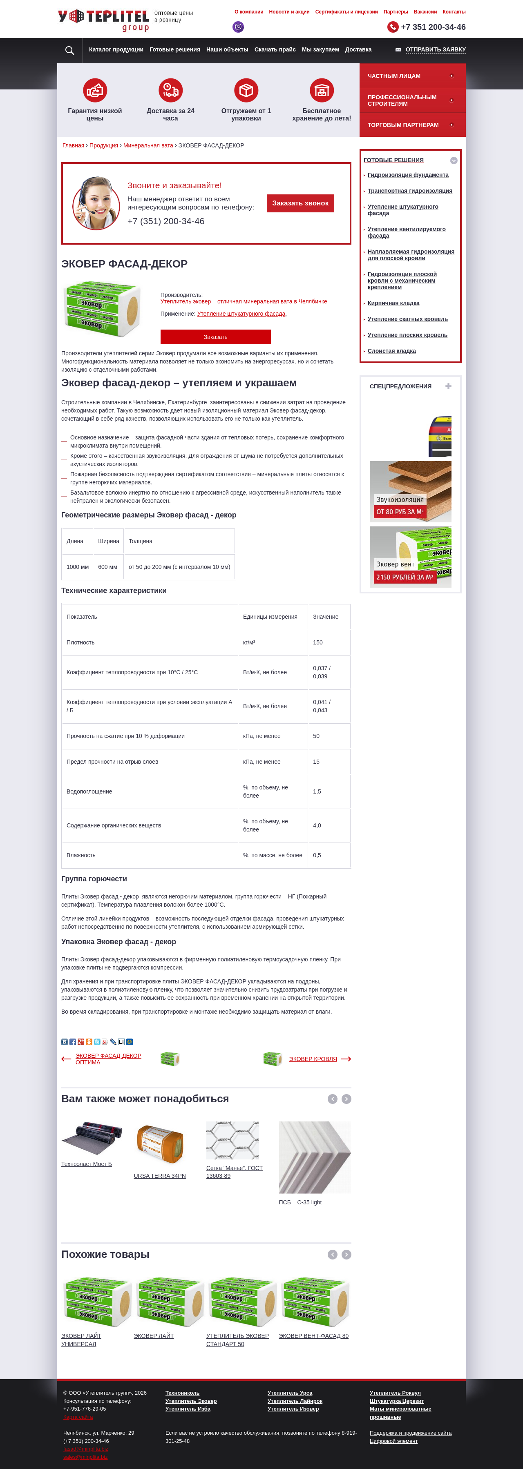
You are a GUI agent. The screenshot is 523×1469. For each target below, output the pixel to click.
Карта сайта (78, 1417)
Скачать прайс (275, 49)
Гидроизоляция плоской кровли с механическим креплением (402, 280)
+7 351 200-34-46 (433, 26)
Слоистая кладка (392, 351)
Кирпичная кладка (394, 303)
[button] (332, 1099)
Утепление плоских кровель (407, 335)
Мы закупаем (320, 49)
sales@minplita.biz (85, 1457)
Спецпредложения (400, 386)
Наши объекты (227, 49)
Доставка (358, 49)
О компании (249, 12)
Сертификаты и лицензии (346, 12)
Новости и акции (289, 12)
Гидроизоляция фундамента (408, 175)
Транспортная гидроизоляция (410, 190)
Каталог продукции (116, 49)
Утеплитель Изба (187, 1409)
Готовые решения (175, 49)
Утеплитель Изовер (293, 1409)
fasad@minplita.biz (85, 1449)
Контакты (454, 12)
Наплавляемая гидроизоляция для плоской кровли (411, 254)
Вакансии (425, 12)
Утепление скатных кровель (408, 319)
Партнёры (396, 12)
